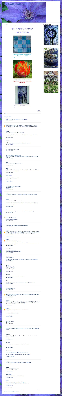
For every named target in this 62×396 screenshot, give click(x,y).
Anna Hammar (8, 374)
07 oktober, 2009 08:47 (9, 371)
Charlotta (7, 274)
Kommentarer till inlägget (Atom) (14, 391)
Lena (6, 215)
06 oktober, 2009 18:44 (9, 339)
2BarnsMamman (8, 350)
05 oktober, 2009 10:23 (9, 150)
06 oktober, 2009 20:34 (9, 357)
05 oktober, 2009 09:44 (9, 144)
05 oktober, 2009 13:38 (9, 172)
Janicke (7, 140)
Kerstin (7, 334)
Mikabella (7, 300)
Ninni (7, 380)
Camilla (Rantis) (8, 175)
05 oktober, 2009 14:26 (9, 189)
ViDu (7, 209)
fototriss (16, 28)
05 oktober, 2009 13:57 (9, 181)
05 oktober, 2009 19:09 (9, 236)
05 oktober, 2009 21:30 (9, 289)
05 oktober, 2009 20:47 (9, 271)
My (6, 147)
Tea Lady (7, 342)
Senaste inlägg (6, 389)
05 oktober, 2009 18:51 (9, 226)
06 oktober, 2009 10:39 (9, 305)
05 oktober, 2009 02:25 (9, 120)
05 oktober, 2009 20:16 (9, 245)
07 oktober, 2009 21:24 (9, 385)
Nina (6, 280)
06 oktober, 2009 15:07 (9, 316)
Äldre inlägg (38, 389)
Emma (7, 131)
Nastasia (7, 308)
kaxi (6, 168)
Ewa (6, 286)
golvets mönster (28, 54)
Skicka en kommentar (8, 387)
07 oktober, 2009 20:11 (9, 377)
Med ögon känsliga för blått (14, 4)
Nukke (7, 367)
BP (6, 162)
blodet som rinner (27, 79)
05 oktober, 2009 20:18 (9, 252)
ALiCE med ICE (8, 248)
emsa (6, 265)
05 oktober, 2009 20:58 (9, 283)
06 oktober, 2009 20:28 (9, 347)
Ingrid (7, 199)
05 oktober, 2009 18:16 (9, 220)
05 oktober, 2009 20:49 (9, 277)
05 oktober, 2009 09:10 (9, 137)
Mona (7, 319)
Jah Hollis (7, 361)
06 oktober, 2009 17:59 (9, 323)
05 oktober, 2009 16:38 (9, 206)
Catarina (7, 124)
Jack (6, 193)
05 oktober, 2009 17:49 (9, 212)
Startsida (22, 389)
